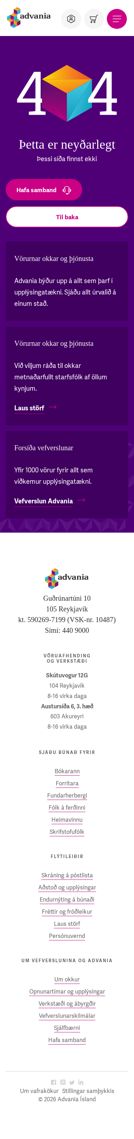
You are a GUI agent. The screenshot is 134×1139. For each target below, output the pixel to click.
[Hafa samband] (44, 189)
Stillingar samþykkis (88, 1091)
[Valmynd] (117, 19)
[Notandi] (71, 19)
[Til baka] (67, 216)
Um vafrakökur (39, 1091)
